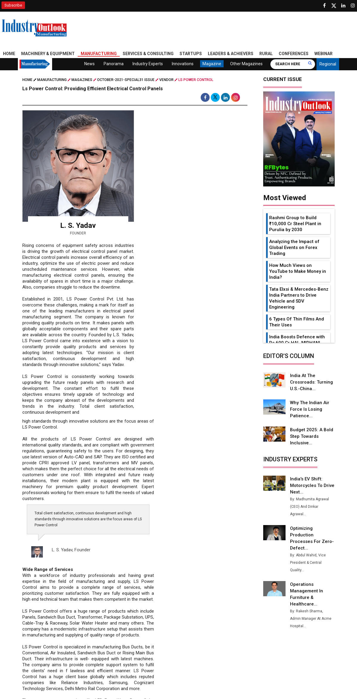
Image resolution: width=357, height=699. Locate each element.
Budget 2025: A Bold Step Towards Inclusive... (311, 436)
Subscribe (13, 5)
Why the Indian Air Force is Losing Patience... (309, 409)
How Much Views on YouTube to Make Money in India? (297, 271)
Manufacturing (99, 53)
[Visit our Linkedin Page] (343, 5)
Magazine (211, 63)
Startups (191, 53)
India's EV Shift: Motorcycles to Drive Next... (312, 485)
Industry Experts (147, 63)
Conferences (293, 53)
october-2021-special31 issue (126, 80)
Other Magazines (246, 63)
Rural (266, 53)
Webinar (323, 53)
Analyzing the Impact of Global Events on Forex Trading (294, 247)
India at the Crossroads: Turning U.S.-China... (311, 382)
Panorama (114, 63)
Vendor (166, 80)
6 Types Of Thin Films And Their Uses (296, 322)
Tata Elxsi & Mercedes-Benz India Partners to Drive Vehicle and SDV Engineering (298, 298)
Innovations (183, 63)
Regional (327, 64)
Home (9, 53)
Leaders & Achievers (230, 53)
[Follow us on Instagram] (353, 5)
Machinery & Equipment (48, 53)
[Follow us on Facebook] (324, 5)
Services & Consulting (148, 53)
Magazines (81, 80)
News (89, 63)
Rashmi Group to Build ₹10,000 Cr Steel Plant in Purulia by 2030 (295, 223)
